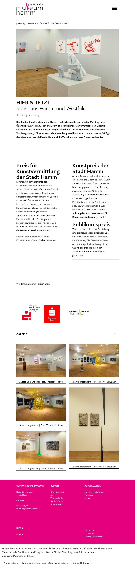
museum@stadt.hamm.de (27, 508)
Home (21, 23)
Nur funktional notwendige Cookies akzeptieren (45, 563)
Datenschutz (90, 533)
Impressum (89, 530)
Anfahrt (53, 494)
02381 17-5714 (22, 505)
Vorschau (89, 494)
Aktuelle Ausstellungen (94, 491)
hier (44, 240)
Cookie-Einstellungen (94, 536)
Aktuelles (20, 534)
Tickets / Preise (57, 498)
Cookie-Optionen (81, 563)
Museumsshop (56, 504)
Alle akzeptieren (11, 563)
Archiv (44, 23)
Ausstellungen (32, 23)
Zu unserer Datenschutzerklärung (18, 555)
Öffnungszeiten (57, 491)
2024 (51, 23)
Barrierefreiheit (57, 501)
